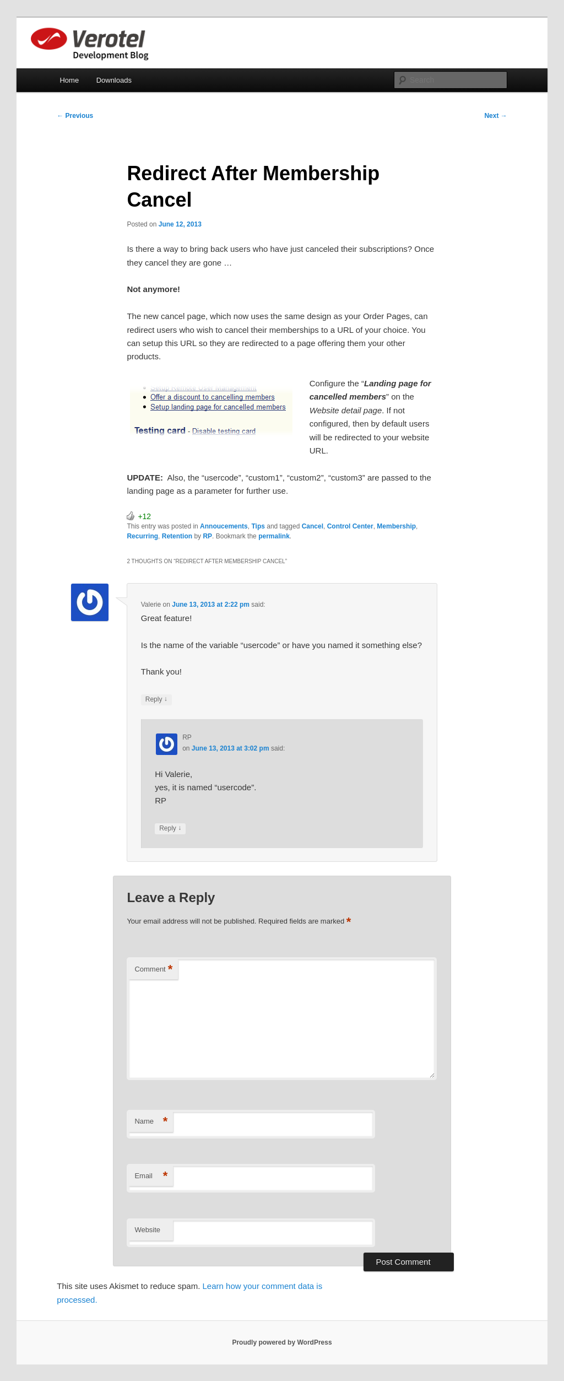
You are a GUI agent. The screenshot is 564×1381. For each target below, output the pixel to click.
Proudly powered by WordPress (282, 1342)
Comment (153, 970)
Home (69, 80)
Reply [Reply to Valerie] (156, 699)
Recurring (142, 536)
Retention (177, 536)
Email (150, 1176)
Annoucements (224, 526)
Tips (257, 526)
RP (207, 536)
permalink (274, 536)
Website (147, 1230)
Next (495, 116)
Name (150, 1122)
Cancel (312, 526)
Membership (396, 526)
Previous (75, 116)
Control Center (350, 526)
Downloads (114, 80)
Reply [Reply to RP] (170, 828)
